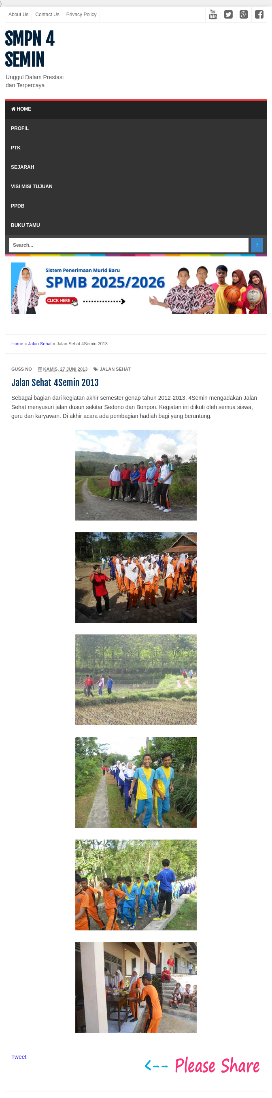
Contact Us (47, 14)
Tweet (18, 1057)
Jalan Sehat (115, 369)
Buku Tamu (25, 225)
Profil (20, 128)
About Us (18, 14)
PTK (16, 148)
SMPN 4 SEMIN (29, 50)
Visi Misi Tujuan (32, 186)
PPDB (17, 206)
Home (21, 109)
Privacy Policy (81, 14)
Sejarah (22, 167)
